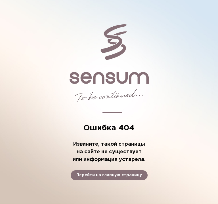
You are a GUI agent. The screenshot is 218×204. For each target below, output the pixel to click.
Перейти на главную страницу (109, 175)
